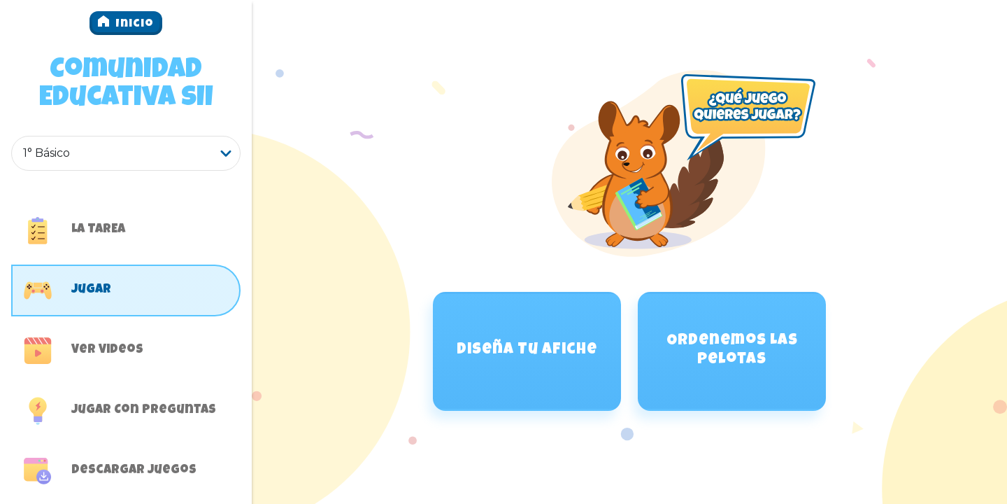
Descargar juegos (110, 471)
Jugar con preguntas (120, 411)
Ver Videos (83, 351)
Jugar (67, 290)
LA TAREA (74, 230)
